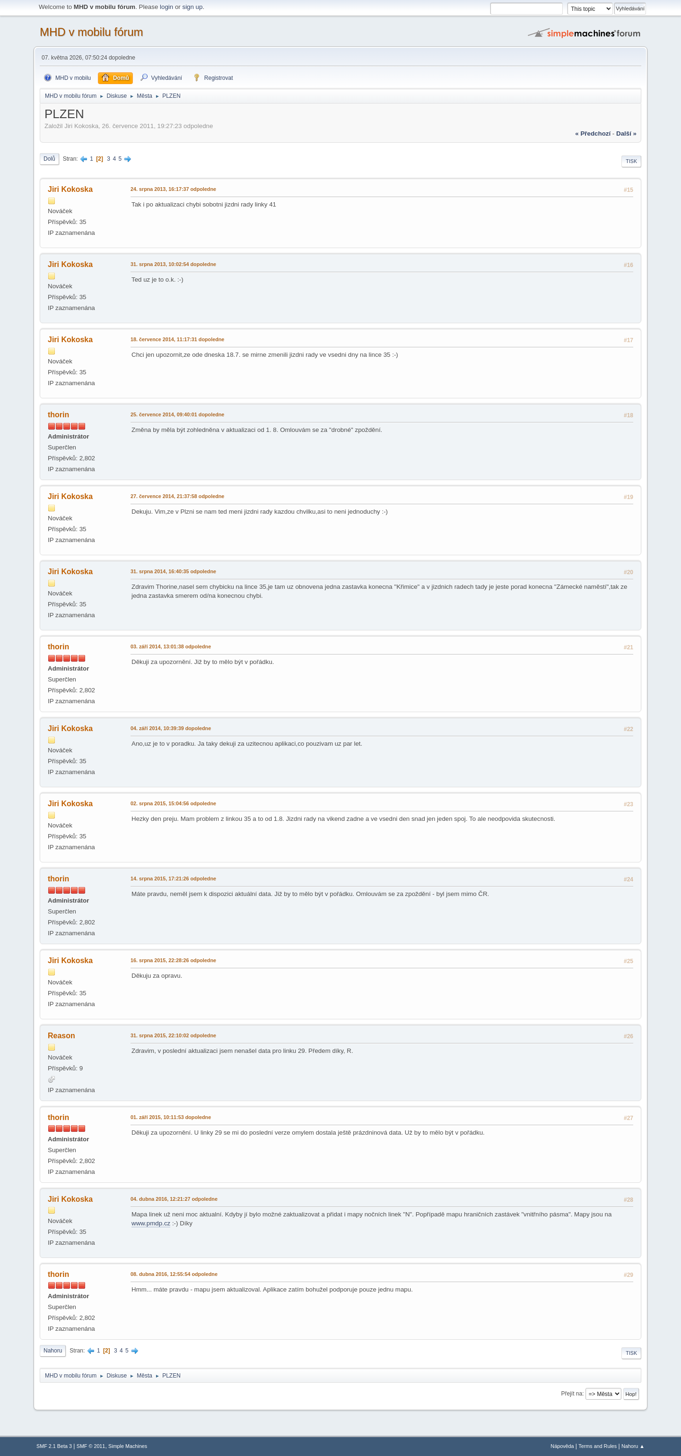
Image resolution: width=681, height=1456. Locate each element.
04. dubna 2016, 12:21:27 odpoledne (174, 1199)
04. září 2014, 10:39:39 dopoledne (171, 728)
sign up (192, 6)
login (166, 6)
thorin (58, 415)
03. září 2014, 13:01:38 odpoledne (171, 646)
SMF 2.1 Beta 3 (54, 1446)
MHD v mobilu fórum (91, 32)
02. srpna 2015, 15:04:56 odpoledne (173, 803)
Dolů (49, 158)
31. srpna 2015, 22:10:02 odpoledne (173, 1035)
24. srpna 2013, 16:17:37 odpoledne (173, 189)
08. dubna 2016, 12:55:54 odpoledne (174, 1274)
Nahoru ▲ (633, 1446)
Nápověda (562, 1446)
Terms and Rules (597, 1446)
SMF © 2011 (91, 1446)
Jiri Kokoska (70, 189)
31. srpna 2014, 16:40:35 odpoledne (173, 571)
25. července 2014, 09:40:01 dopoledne (177, 414)
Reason (61, 1036)
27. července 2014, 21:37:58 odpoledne (177, 496)
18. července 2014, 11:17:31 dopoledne (177, 339)
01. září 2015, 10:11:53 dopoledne (171, 1117)
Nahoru (53, 1350)
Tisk (631, 161)
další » (626, 133)
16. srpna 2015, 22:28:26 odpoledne (173, 960)
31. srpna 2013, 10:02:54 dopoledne (173, 264)
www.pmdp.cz (150, 1223)
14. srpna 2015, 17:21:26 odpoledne (173, 878)
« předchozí (593, 133)
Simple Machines (127, 1446)
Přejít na (572, 1393)
